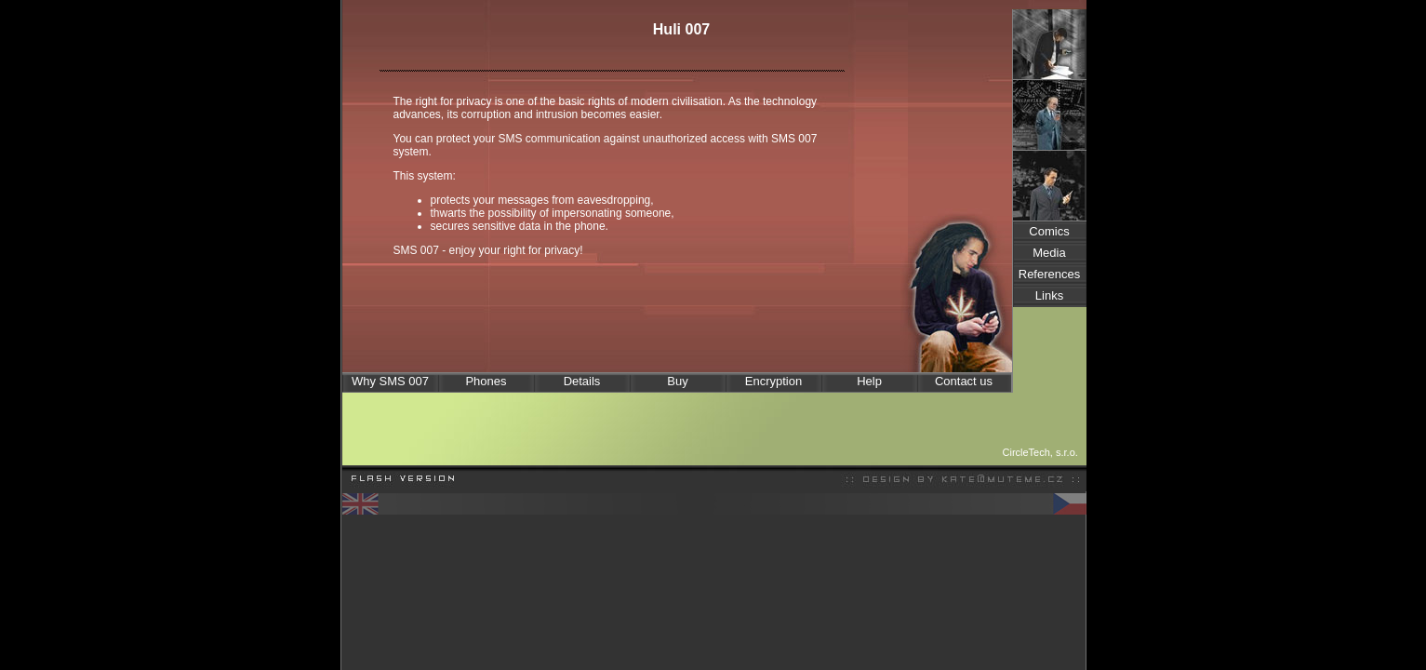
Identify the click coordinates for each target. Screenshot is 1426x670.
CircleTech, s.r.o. (1040, 452)
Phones (485, 381)
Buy (677, 381)
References (1049, 274)
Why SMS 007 (390, 381)
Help (869, 381)
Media (1049, 253)
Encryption (773, 381)
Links (1049, 295)
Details (582, 381)
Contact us (964, 381)
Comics (1049, 231)
